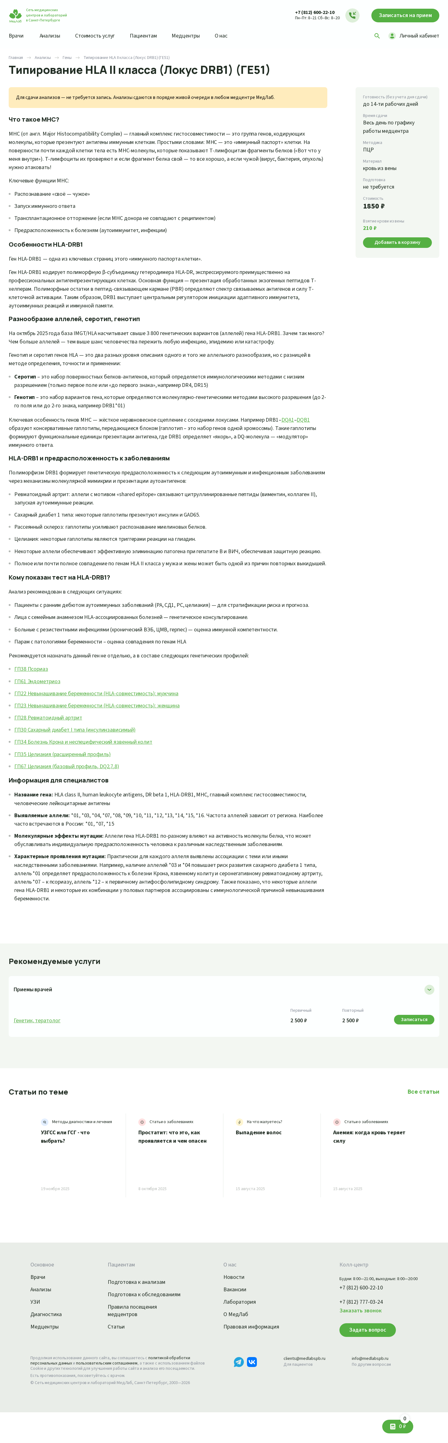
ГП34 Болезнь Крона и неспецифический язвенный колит (87, 767)
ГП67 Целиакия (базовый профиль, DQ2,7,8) (71, 791)
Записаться (402, 15)
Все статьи (424, 1117)
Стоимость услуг (99, 36)
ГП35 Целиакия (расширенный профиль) (66, 779)
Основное (43, 1290)
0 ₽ (402, 1424)
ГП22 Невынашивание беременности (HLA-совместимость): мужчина (103, 718)
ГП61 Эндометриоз (38, 706)
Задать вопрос (358, 1355)
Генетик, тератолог (38, 1046)
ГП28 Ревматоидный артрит (50, 743)
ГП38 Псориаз (32, 694)
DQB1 (16, 428)
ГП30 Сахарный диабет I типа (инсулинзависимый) (79, 755)
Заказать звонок (353, 1336)
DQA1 (312, 420)
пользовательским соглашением (112, 1388)
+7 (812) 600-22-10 (308, 12)
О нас (231, 36)
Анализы (52, 36)
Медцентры (194, 36)
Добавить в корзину (397, 242)
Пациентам (150, 36)
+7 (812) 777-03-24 (354, 1327)
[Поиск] (375, 36)
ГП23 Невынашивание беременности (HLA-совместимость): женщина (104, 731)
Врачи (17, 36)
